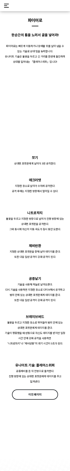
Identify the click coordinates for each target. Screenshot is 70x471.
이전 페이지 (35, 394)
